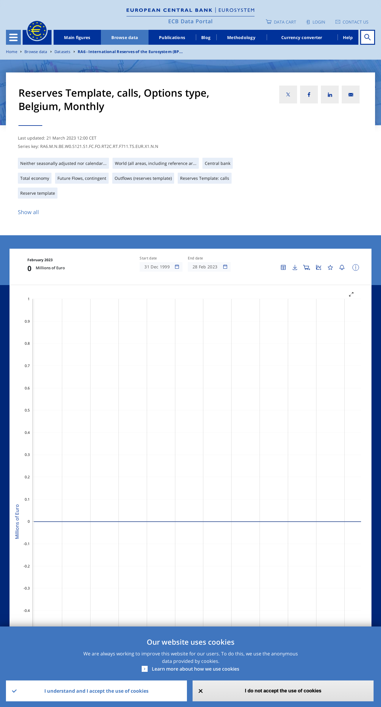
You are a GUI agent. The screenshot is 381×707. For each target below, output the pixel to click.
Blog (205, 37)
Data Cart (285, 22)
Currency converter (301, 37)
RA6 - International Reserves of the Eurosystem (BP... (130, 51)
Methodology (241, 37)
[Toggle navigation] (13, 37)
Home (11, 51)
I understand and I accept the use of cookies (96, 691)
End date (195, 258)
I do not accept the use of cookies (283, 690)
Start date (148, 258)
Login (319, 22)
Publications (172, 37)
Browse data (124, 37)
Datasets (62, 51)
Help (348, 37)
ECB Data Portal (190, 21)
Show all (28, 212)
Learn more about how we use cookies (195, 669)
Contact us (355, 22)
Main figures (77, 37)
